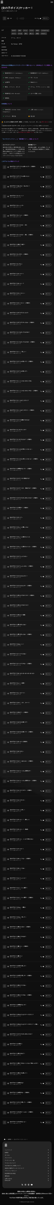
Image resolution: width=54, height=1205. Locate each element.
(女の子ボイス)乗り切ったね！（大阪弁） (21, 634)
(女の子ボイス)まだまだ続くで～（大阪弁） (22, 731)
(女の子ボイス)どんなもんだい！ (19, 575)
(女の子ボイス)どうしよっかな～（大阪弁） (22, 566)
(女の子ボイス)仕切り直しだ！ (18, 965)
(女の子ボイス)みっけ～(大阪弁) (18, 741)
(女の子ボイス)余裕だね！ (17, 1082)
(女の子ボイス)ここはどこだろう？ (19, 400)
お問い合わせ (44, 122)
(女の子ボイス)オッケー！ (17, 273)
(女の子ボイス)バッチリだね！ (18, 653)
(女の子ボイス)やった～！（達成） (19, 829)
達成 (37, 33)
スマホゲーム (45, 30)
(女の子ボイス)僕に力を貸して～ (19, 1073)
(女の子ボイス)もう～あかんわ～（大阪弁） (22, 761)
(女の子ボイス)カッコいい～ (17, 293)
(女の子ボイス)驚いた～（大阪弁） (19, 946)
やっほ (20, 33)
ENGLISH (7, 1180)
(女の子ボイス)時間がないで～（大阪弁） (21, 468)
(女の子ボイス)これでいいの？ (18, 429)
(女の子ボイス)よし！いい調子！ (19, 887)
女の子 (14, 30)
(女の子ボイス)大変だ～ (16, 1043)
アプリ (31, 30)
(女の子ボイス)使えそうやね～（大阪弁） (21, 995)
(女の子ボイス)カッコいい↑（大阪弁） (20, 303)
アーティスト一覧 (9, 1160)
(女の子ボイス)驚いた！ (16, 956)
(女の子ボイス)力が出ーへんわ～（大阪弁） (22, 1112)
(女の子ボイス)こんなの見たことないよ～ (21, 449)
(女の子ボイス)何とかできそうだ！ (19, 605)
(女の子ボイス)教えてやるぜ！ (18, 936)
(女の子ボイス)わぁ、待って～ (18, 917)
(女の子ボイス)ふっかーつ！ (17, 692)
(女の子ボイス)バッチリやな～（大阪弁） (21, 663)
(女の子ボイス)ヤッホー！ (17, 848)
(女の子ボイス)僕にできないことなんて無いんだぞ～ (24, 1063)
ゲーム (25, 30)
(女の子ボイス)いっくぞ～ (17, 205)
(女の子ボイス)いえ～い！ (17, 195)
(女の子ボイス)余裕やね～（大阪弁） (20, 1092)
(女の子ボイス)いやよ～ (16, 264)
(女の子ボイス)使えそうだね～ (18, 985)
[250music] (2, 2)
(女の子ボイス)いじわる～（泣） (19, 225)
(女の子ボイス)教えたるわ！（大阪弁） (20, 926)
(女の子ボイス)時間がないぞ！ (18, 1004)
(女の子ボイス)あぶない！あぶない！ (20, 186)
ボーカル (7, 1155)
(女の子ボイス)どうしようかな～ (19, 556)
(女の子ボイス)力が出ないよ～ (18, 1121)
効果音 (6, 1152)
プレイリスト (8, 1157)
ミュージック (8, 1150)
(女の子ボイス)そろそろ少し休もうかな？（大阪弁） (24, 497)
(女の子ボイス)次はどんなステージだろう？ (22, 1014)
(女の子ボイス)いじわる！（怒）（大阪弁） (22, 234)
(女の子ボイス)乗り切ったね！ (18, 624)
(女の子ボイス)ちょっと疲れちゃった (20, 536)
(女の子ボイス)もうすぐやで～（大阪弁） (21, 790)
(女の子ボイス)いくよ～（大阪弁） (19, 215)
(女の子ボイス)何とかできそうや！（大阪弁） (22, 595)
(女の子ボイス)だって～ (16, 517)
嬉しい (31, 33)
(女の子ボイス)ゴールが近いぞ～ (19, 371)
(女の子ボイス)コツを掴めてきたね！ (20, 420)
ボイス (14, 33)
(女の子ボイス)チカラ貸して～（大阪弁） (21, 1102)
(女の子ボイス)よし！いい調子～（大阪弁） (22, 897)
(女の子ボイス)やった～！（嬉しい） (20, 819)
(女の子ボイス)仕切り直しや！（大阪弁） (21, 975)
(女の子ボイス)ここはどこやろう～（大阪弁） (22, 410)
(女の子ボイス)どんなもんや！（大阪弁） (21, 585)
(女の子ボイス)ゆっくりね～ (17, 868)
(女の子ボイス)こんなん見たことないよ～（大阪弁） (24, 459)
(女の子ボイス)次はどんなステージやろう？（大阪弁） (25, 1024)
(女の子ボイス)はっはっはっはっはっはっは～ (22, 673)
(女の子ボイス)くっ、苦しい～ (18, 351)
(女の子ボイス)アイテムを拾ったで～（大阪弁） (23, 166)
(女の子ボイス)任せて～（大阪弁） (19, 712)
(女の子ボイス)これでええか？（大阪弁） (21, 439)
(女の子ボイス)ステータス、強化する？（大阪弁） (23, 488)
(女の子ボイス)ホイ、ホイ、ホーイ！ (20, 702)
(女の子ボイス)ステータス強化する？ (20, 478)
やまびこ (43, 33)
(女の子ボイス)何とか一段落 (17, 614)
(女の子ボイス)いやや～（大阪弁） (19, 254)
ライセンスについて (10, 1163)
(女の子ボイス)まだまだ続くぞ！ (19, 722)
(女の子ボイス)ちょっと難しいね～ (19, 527)
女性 (20, 30)
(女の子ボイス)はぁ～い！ (17, 644)
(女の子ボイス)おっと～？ (17, 283)
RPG (37, 30)
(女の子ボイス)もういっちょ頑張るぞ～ (20, 770)
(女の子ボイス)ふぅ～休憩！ (17, 683)
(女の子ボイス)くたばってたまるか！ (20, 332)
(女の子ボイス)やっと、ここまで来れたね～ (22, 839)
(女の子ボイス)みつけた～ (17, 751)
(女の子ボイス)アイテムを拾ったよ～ (20, 176)
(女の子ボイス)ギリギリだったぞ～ (19, 312)
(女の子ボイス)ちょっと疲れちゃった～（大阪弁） (23, 546)
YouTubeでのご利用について (26, 132)
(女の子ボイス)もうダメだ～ (17, 800)
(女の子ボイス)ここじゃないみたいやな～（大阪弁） (24, 390)
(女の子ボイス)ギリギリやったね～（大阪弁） (22, 322)
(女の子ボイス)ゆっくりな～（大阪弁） (20, 858)
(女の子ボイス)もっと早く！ (17, 809)
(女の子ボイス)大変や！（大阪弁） (19, 507)
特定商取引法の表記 (10, 1173)
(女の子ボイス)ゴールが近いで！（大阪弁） (22, 361)
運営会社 (7, 1176)
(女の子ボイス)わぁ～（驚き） (18, 907)
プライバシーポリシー (11, 1170)
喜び (26, 33)
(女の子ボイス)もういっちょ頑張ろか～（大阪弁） (23, 780)
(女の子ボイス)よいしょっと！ (18, 878)
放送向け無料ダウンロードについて (14, 1168)
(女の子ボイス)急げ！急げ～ (17, 244)
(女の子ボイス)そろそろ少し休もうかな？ (21, 1034)
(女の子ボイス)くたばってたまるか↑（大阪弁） (23, 342)
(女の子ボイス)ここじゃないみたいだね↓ (21, 381)
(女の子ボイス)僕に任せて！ (17, 1053)
